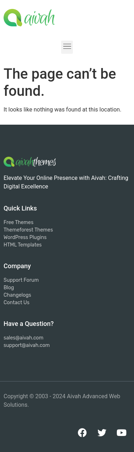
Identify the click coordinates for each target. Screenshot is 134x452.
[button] (67, 47)
